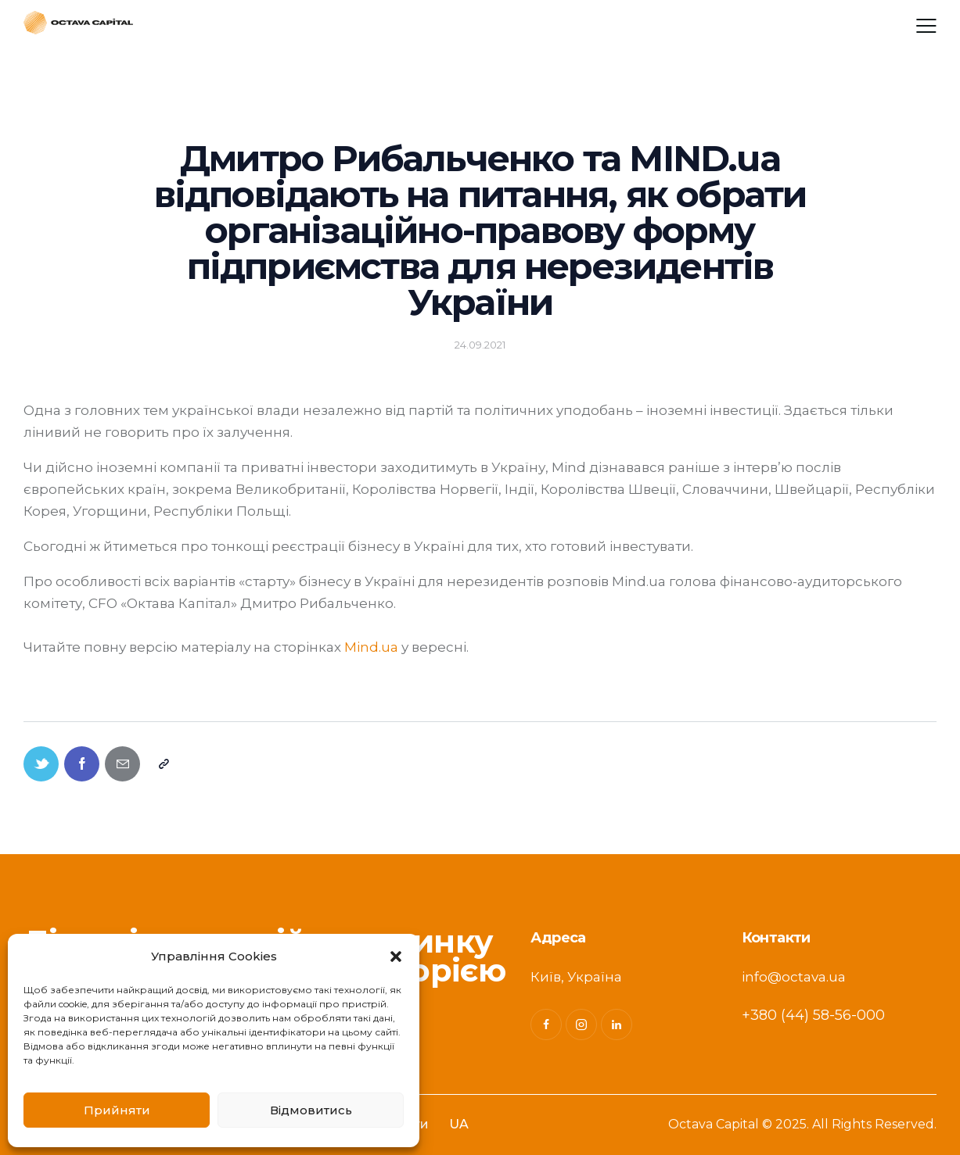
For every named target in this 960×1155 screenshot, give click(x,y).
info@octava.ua (794, 977)
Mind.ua (371, 647)
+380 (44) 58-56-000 (813, 1015)
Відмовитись (311, 1110)
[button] (396, 956)
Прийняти (117, 1110)
